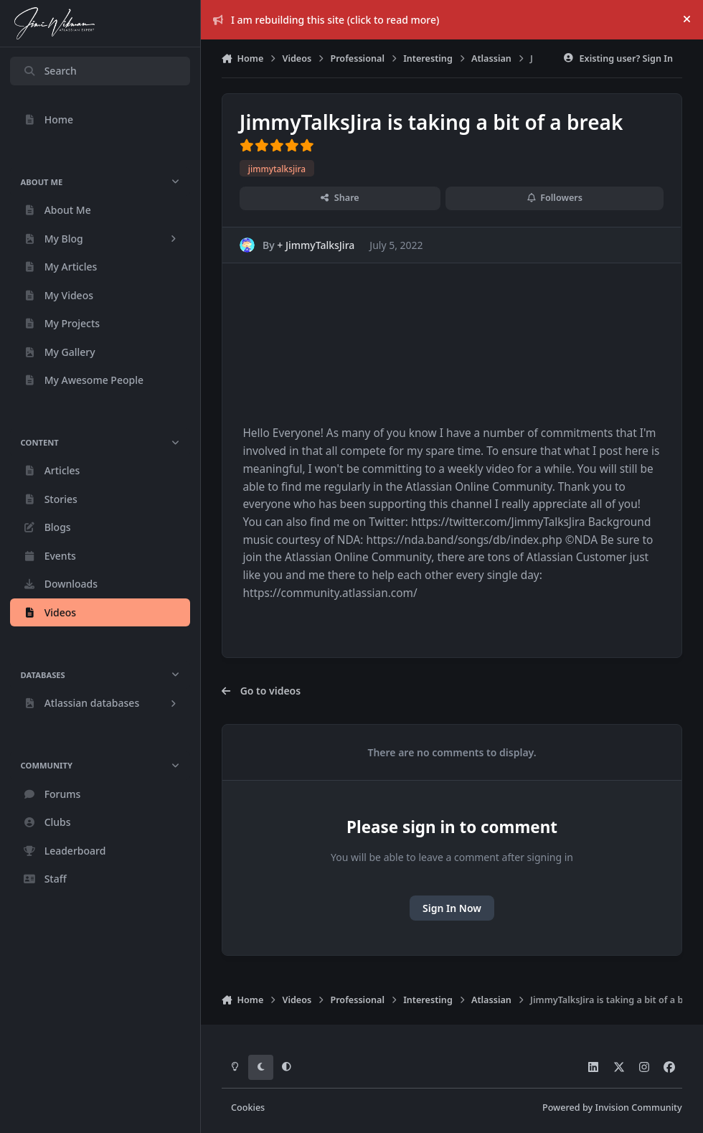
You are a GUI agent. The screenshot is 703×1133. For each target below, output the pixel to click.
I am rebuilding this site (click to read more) (326, 20)
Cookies (248, 1107)
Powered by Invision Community (612, 1107)
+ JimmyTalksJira (316, 245)
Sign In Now (452, 908)
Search (49, 70)
